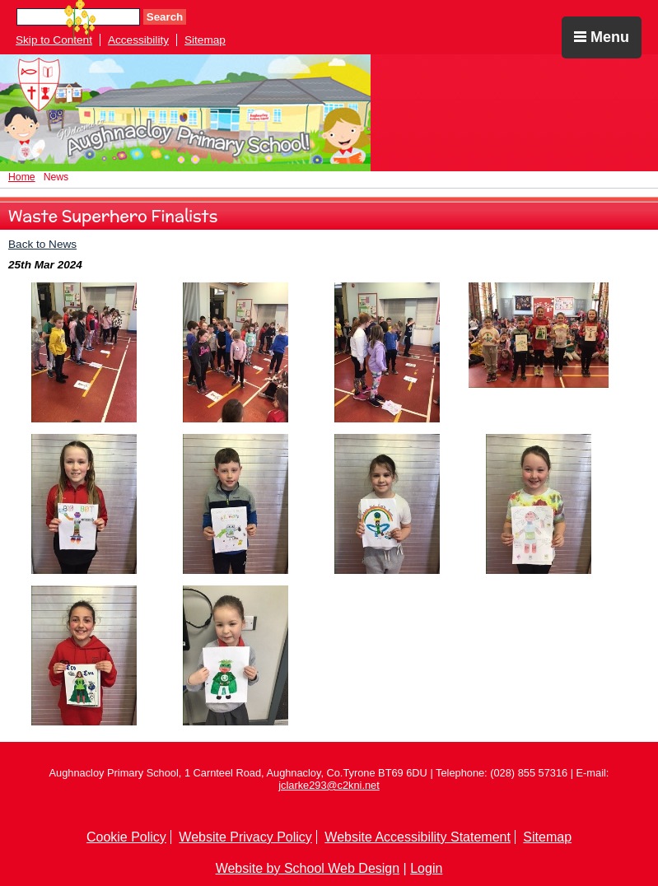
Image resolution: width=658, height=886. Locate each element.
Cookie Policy (126, 837)
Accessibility (138, 40)
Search (165, 17)
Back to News (42, 244)
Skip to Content (54, 40)
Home (21, 177)
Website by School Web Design (308, 868)
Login (426, 868)
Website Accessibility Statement (417, 837)
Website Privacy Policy (245, 837)
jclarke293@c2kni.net (329, 785)
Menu (601, 37)
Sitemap (205, 40)
